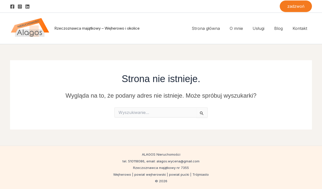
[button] (296, 6)
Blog (281, 28)
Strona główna (213, 28)
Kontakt (300, 28)
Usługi (263, 28)
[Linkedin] (27, 6)
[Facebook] (12, 6)
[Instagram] (20, 6)
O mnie (242, 28)
